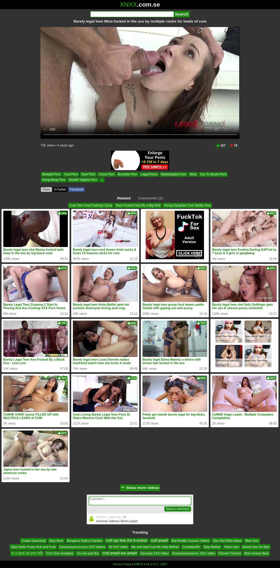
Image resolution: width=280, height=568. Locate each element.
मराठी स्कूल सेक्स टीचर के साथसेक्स (126, 540)
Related (123, 198)
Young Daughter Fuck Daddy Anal (187, 205)
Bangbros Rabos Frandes (84, 540)
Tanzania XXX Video (154, 553)
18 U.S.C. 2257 (156, 564)
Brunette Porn (127, 174)
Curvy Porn (106, 174)
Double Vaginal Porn (83, 180)
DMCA (138, 564)
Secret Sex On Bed (255, 547)
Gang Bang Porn (53, 180)
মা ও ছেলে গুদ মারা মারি (27, 553)
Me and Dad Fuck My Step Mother (155, 547)
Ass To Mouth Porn (213, 174)
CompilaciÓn (191, 547)
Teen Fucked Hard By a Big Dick (138, 205)
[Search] (132, 14)
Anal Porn (71, 174)
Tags (127, 564)
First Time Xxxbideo (59, 553)
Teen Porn (88, 174)
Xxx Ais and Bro (88, 553)
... (102, 180)
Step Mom (56, 540)
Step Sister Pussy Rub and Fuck (33, 547)
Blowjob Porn (51, 174)
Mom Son (251, 540)
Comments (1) (150, 198)
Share (46, 189)
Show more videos (140, 488)
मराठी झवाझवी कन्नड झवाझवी (119, 553)
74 (233, 145)
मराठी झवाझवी (159, 540)
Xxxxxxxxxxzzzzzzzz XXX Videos (82, 547)
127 (221, 145)
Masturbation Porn (173, 174)
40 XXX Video (118, 547)
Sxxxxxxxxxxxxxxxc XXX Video (193, 553)
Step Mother (212, 547)
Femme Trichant (229, 553)
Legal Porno (149, 174)
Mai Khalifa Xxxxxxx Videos (190, 540)
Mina (193, 174)
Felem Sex (231, 547)
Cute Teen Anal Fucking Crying (90, 205)
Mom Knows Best (256, 553)
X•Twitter (60, 189)
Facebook (76, 189)
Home (117, 564)
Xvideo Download (33, 540)
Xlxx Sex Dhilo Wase (227, 540)
